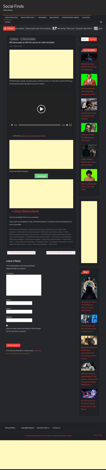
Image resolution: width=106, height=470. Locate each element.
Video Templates (11, 17)
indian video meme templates (24, 242)
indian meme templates (32, 239)
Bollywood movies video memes (51, 232)
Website (9, 317)
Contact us (56, 428)
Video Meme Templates (28, 39)
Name (8, 300)
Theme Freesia (66, 435)
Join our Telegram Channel (26, 211)
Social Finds (13, 6)
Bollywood (54, 17)
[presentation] (22, 339)
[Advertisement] (41, 64)
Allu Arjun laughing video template (60, 252)
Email (8, 308)
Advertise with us (43, 428)
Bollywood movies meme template (28, 232)
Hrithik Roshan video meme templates (38, 237)
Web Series (42, 17)
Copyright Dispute (27, 428)
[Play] (12, 125)
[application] (41, 109)
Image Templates (27, 17)
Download (41, 176)
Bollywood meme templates (18, 229)
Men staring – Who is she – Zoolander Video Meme (76, 28)
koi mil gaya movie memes (58, 242)
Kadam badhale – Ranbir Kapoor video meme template (34, 28)
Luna (10, 46)
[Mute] (67, 125)
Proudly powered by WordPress (35, 435)
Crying (7, 22)
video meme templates (40, 244)
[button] (41, 109)
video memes (53, 244)
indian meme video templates (51, 239)
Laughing (86, 17)
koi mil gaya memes (42, 242)
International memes (70, 17)
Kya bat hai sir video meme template (32, 136)
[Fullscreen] (70, 125)
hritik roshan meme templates (61, 237)
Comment (10, 273)
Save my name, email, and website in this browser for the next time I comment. (23, 329)
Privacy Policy (10, 428)
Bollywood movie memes (37, 229)
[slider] (39, 125)
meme (29, 244)
